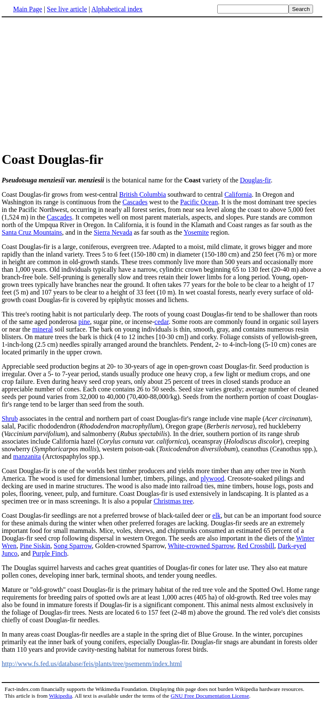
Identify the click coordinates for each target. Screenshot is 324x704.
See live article (67, 9)
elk (216, 515)
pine (84, 321)
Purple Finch (49, 553)
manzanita (27, 456)
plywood (212, 478)
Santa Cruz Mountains (32, 232)
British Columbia (142, 194)
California (238, 194)
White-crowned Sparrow (201, 545)
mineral (42, 329)
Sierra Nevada (113, 232)
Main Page (27, 9)
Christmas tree (173, 501)
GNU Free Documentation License (209, 696)
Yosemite (196, 232)
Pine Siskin (35, 545)
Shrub (10, 418)
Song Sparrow (73, 545)
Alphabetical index (116, 9)
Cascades (135, 202)
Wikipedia (60, 696)
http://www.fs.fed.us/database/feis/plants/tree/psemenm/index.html (92, 663)
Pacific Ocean (199, 202)
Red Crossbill (256, 545)
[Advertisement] (72, 84)
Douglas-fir (255, 180)
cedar (161, 321)
